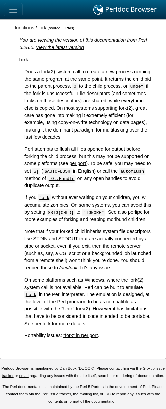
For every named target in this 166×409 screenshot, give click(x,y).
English (86, 171)
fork (42, 27)
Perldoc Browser (125, 10)
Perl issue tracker (56, 394)
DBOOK (86, 368)
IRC (107, 394)
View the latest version (60, 47)
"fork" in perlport (80, 335)
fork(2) (48, 71)
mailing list (89, 394)
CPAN (68, 28)
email (24, 376)
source (55, 28)
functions (24, 27)
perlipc (135, 212)
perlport (77, 163)
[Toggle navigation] (13, 9)
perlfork (43, 323)
